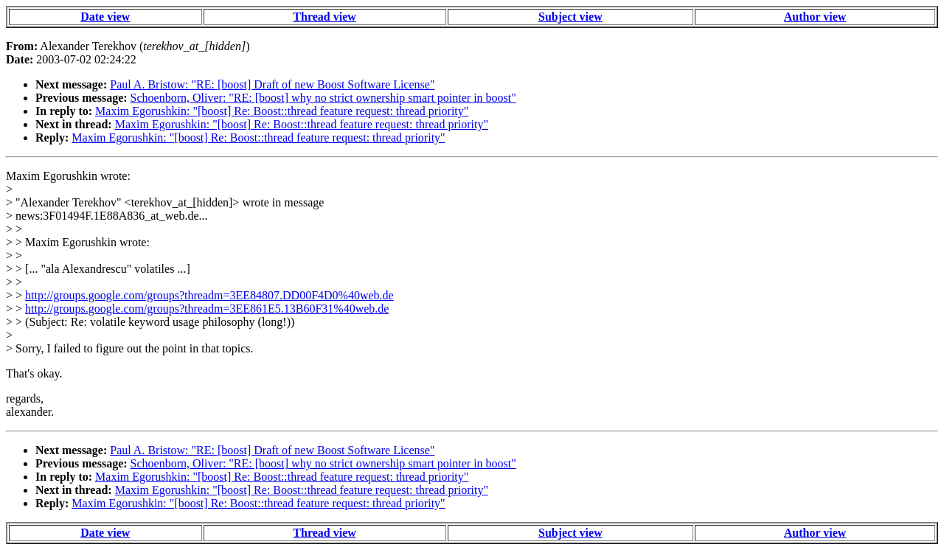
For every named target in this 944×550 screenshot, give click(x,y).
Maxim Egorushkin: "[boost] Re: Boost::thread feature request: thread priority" (281, 111)
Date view (105, 16)
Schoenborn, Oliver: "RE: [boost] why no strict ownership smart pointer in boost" (323, 97)
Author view (815, 16)
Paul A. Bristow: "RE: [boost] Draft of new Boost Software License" (272, 84)
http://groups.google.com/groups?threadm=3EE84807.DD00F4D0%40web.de (209, 295)
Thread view (324, 16)
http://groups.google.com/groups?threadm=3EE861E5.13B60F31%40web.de (207, 308)
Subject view (570, 16)
